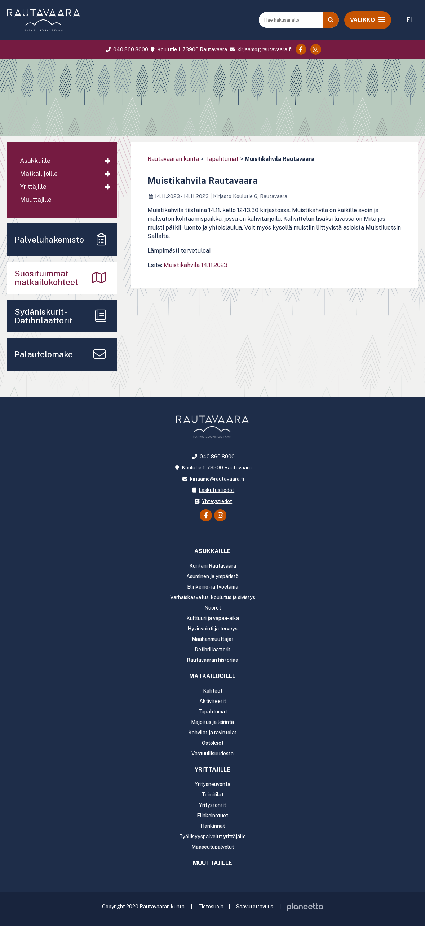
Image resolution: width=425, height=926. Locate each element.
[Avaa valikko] (367, 20)
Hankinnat (212, 826)
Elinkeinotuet (212, 815)
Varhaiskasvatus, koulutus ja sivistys (212, 597)
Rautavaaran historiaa (212, 660)
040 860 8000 (126, 49)
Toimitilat (212, 795)
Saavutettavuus (254, 906)
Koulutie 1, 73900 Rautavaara (188, 49)
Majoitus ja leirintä (212, 722)
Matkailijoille (39, 173)
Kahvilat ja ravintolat (212, 732)
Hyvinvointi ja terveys (212, 629)
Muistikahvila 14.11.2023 (195, 265)
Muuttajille (36, 199)
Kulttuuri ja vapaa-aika (212, 618)
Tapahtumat (222, 159)
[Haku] (331, 20)
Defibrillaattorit (213, 649)
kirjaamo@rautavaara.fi (259, 49)
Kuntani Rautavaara (212, 566)
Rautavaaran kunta (173, 159)
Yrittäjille (33, 186)
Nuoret (212, 608)
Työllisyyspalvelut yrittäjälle (212, 836)
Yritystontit (212, 805)
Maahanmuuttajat (213, 639)
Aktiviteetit (212, 701)
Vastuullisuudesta (212, 753)
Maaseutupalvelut (212, 847)
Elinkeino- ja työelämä (212, 587)
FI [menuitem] (409, 19)
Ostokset (212, 743)
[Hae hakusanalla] (291, 20)
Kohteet (212, 691)
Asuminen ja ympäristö (212, 576)
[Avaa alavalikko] (108, 161)
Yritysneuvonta (212, 784)
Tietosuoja (210, 906)
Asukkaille (35, 160)
